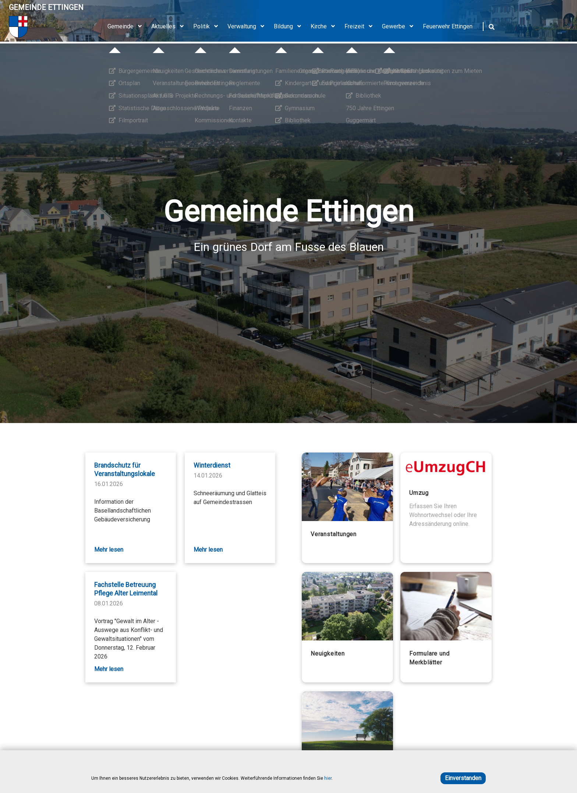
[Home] (46, 27)
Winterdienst (212, 465)
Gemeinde (127, 26)
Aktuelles (170, 26)
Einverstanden (463, 778)
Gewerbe (400, 26)
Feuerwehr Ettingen (447, 26)
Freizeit (361, 26)
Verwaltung (248, 26)
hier (328, 778)
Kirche (325, 26)
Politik (208, 26)
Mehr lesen (108, 549)
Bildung (290, 26)
